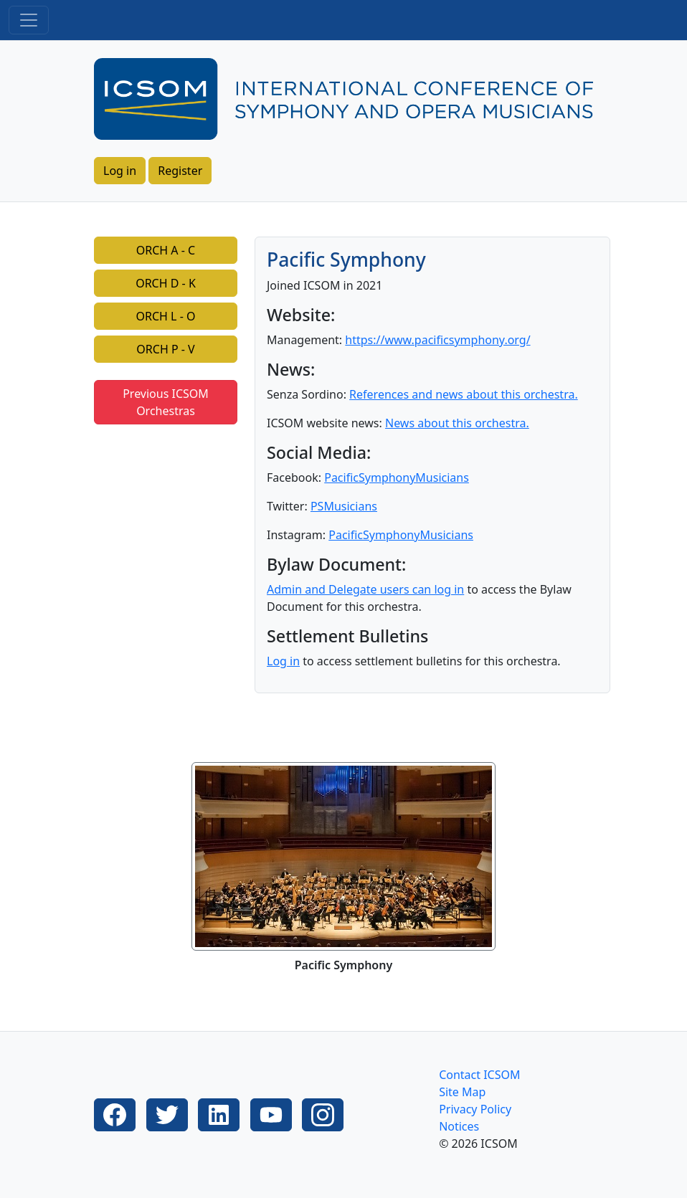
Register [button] (180, 171)
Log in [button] (119, 171)
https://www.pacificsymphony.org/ (437, 340)
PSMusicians (344, 506)
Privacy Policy (475, 1109)
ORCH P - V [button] (165, 349)
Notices (459, 1126)
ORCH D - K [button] (166, 283)
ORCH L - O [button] (166, 316)
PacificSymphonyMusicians (396, 477)
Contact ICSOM (479, 1075)
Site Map (462, 1092)
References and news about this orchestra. (463, 394)
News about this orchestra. (457, 423)
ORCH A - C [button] (165, 250)
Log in (283, 661)
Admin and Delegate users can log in (365, 589)
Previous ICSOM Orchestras (166, 402)
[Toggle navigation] (29, 20)
